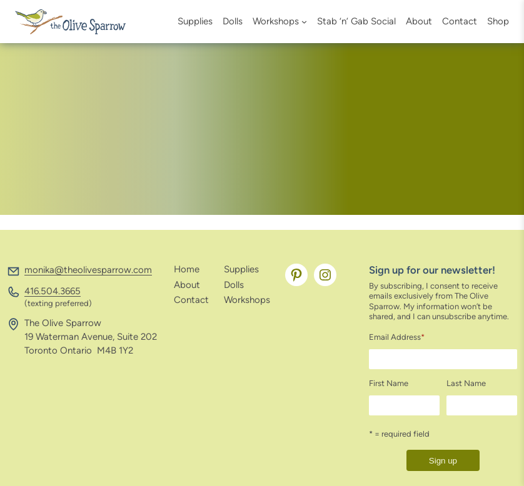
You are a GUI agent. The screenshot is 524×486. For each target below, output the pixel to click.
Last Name (466, 383)
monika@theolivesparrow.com (88, 269)
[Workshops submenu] (304, 21)
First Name (388, 383)
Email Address (397, 337)
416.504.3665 (52, 291)
